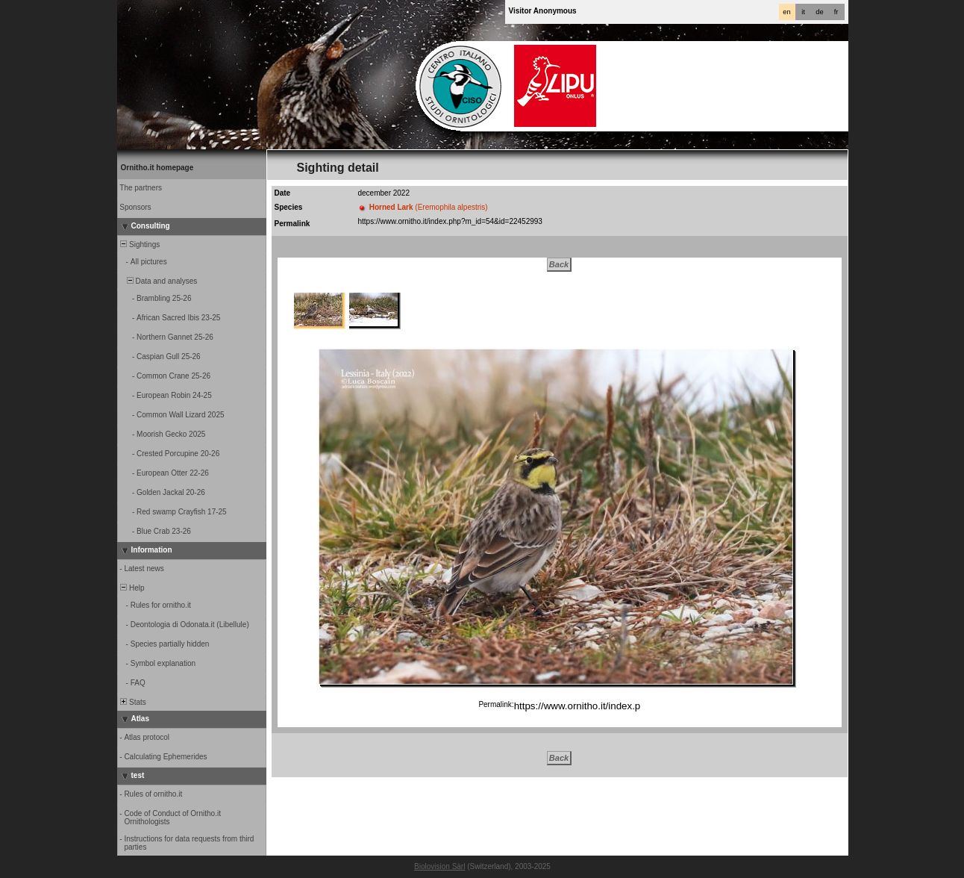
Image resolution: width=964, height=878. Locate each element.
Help (132, 588)
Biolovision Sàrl (439, 866)
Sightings (139, 244)
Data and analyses (158, 281)
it (803, 12)
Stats (132, 702)
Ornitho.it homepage (157, 168)
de (819, 12)
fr (836, 12)
